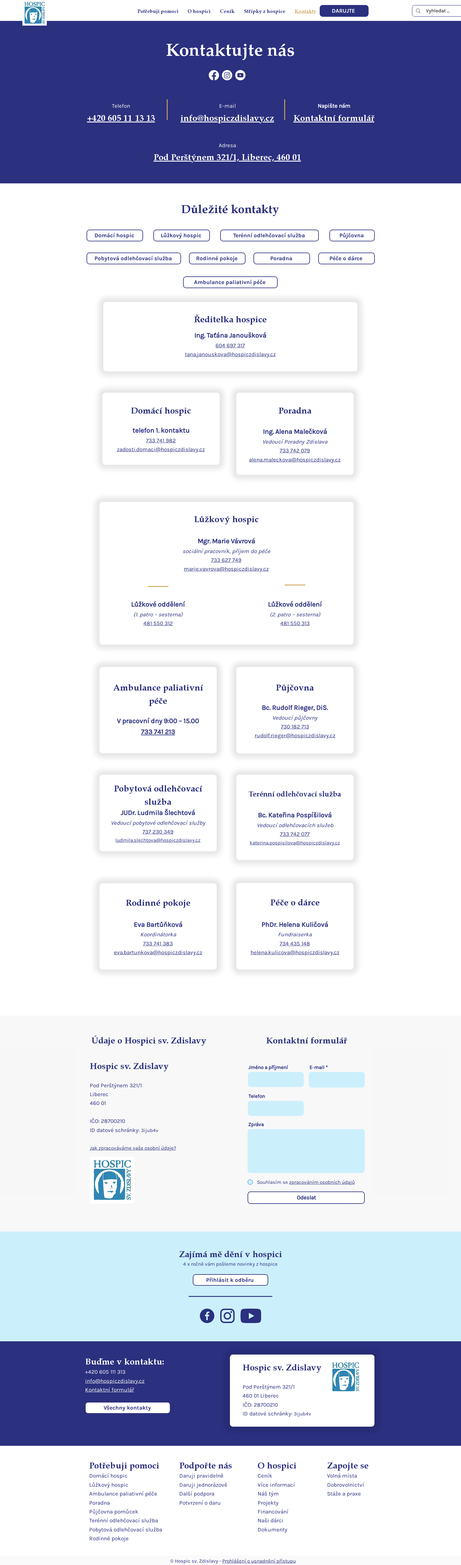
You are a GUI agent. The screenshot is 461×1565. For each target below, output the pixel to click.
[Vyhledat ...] (438, 10)
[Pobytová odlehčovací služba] (134, 258)
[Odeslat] (306, 1197)
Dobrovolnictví (345, 1485)
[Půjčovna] (352, 235)
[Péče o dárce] (346, 258)
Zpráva (256, 1124)
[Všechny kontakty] (127, 1408)
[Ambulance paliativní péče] (230, 282)
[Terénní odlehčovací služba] (269, 235)
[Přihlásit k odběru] (230, 1280)
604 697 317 (230, 345)
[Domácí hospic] (115, 235)
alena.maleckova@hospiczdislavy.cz (295, 460)
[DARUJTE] (344, 11)
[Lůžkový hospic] (181, 235)
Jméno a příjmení (268, 1067)
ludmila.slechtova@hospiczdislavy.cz (157, 840)
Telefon (256, 1096)
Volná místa (342, 1476)
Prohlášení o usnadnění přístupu (259, 1561)
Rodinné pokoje (109, 1538)
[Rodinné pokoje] (217, 258)
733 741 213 (158, 732)
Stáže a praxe (344, 1494)
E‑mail (316, 1067)
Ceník (265, 1476)
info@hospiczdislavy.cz (115, 1381)
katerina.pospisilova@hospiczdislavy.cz (295, 843)
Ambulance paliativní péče (123, 1494)
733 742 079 (295, 450)
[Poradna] (281, 258)
